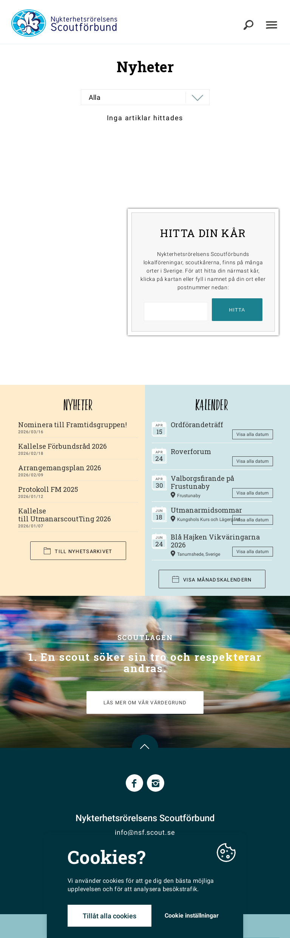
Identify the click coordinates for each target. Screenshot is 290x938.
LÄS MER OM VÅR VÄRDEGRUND (145, 702)
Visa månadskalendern (212, 579)
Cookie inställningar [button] (192, 915)
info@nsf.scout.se (145, 832)
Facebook (134, 783)
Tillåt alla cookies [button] (109, 916)
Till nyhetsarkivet (78, 551)
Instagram (155, 783)
